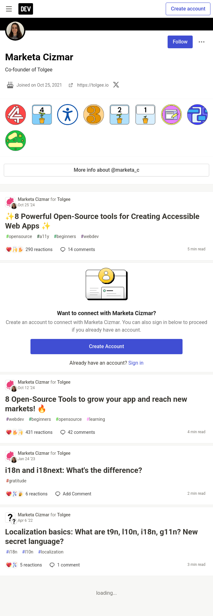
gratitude (16, 481)
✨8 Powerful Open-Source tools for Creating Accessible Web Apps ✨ (102, 221)
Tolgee (63, 199)
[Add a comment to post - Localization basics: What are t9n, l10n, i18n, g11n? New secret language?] (24, 565)
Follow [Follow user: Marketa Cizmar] (180, 42)
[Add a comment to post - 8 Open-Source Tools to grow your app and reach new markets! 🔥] (29, 432)
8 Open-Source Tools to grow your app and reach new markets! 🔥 (96, 404)
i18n (11, 552)
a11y (43, 236)
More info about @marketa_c (106, 170)
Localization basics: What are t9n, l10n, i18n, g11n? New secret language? (101, 536)
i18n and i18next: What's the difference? (73, 470)
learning (95, 419)
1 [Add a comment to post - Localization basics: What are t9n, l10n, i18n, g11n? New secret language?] (64, 565)
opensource (19, 236)
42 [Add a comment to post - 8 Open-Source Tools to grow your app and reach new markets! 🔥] (77, 432)
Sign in (135, 363)
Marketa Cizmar (34, 199)
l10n (28, 552)
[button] (15, 114)
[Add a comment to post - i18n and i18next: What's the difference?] (26, 494)
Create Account (106, 346)
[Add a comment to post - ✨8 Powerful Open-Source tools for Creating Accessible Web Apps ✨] (29, 249)
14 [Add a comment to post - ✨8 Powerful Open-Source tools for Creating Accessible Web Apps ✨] (77, 249)
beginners (65, 236)
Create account (188, 9)
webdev (90, 236)
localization (50, 552)
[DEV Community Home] (26, 9)
